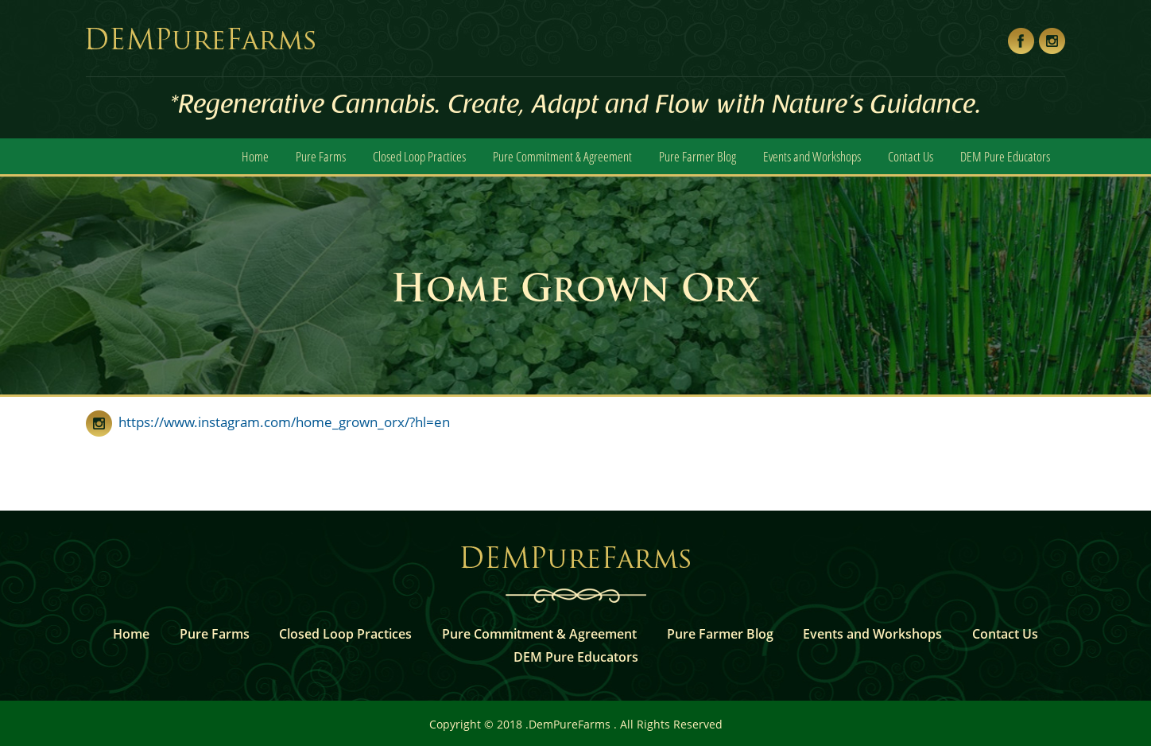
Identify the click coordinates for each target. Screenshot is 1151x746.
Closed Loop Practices (419, 156)
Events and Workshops (812, 156)
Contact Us (910, 156)
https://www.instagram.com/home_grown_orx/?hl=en (281, 422)
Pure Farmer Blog (697, 156)
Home (255, 156)
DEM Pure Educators (1005, 156)
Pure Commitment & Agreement (562, 156)
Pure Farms (321, 156)
